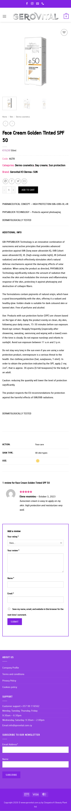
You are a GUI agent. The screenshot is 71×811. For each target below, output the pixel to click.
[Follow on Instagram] (33, 3)
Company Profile (10, 667)
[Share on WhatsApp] (5, 181)
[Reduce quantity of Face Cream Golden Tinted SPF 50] (4, 189)
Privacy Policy (9, 680)
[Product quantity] (9, 189)
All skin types (41, 452)
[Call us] (43, 3)
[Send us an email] (38, 3)
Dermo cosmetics (23, 116)
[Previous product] (12, 123)
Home (4, 116)
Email (10, 593)
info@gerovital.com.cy (20, 725)
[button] (4, 16)
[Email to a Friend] (24, 181)
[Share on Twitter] (18, 181)
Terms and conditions (13, 674)
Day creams (41, 165)
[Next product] (5, 123)
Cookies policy (9, 687)
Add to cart (28, 189)
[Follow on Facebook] (28, 3)
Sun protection (57, 165)
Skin (11, 116)
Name (10, 578)
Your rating (13, 536)
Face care (39, 444)
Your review (13, 550)
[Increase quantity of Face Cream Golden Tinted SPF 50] (13, 189)
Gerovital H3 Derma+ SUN (24, 172)
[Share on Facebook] (12, 181)
